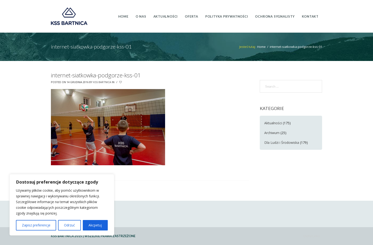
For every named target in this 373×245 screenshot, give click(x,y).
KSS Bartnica (102, 82)
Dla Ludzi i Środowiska (281, 142)
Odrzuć (69, 225)
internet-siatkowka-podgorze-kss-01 (96, 75)
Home (261, 47)
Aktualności (273, 123)
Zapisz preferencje (36, 225)
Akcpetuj (95, 225)
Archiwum (272, 132)
